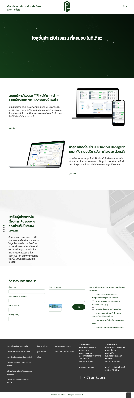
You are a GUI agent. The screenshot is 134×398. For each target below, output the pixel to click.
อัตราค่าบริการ (34, 6)
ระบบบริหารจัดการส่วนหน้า (17, 345)
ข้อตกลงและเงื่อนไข (63, 345)
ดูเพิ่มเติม (12, 128)
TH (125, 6)
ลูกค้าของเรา (42, 351)
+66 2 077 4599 (85, 358)
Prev (5, 229)
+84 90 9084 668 (112, 361)
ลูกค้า (9, 9)
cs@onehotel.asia (86, 367)
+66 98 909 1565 (86, 361)
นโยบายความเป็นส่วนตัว (64, 351)
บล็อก (17, 9)
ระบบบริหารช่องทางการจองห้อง (19, 351)
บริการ (22, 6)
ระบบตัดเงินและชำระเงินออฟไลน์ (19, 356)
